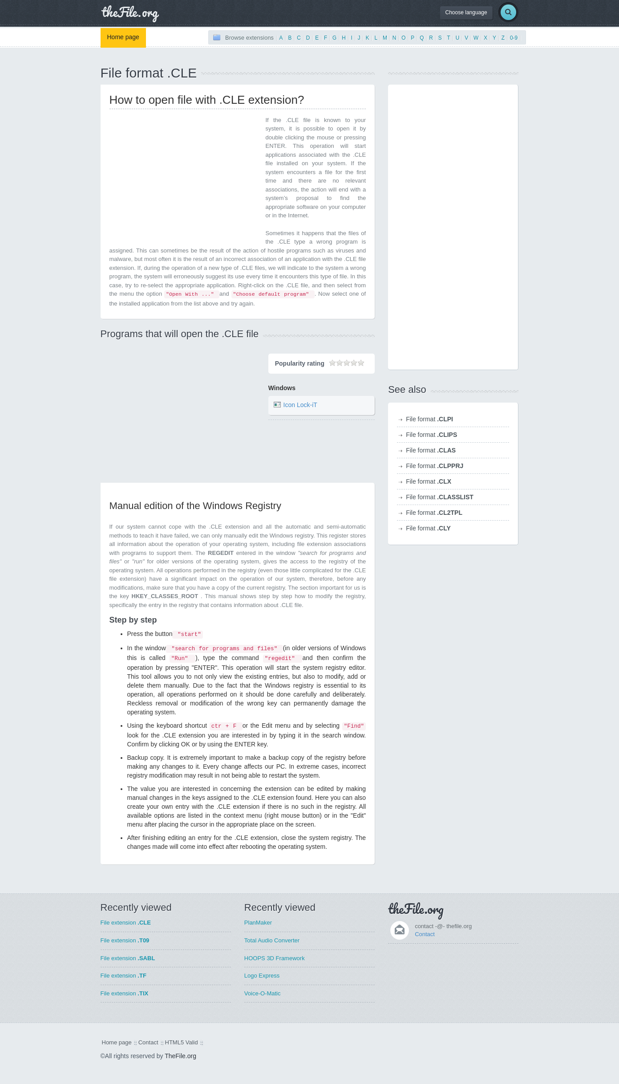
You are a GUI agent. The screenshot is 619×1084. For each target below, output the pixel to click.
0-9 (514, 38)
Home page (123, 37)
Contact (425, 934)
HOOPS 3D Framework (274, 958)
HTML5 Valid (181, 1042)
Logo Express (262, 975)
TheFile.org (180, 1056)
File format (429, 419)
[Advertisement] (184, 178)
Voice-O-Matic (262, 993)
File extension (126, 922)
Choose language (466, 12)
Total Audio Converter (271, 940)
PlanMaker (258, 922)
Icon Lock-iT (300, 405)
